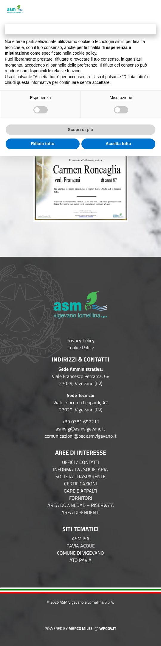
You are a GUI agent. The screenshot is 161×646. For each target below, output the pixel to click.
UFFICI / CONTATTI (80, 462)
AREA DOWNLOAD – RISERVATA (80, 505)
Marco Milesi (81, 628)
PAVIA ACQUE (80, 545)
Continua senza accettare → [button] (80, 29)
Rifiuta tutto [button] (43, 143)
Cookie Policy (80, 347)
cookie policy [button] (84, 53)
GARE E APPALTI (80, 490)
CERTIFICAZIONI (80, 483)
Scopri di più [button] (80, 129)
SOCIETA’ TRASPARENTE (80, 476)
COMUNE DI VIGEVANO (80, 552)
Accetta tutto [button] (118, 143)
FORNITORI (80, 498)
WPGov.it (107, 628)
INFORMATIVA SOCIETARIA (80, 469)
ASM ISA (80, 538)
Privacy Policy (80, 340)
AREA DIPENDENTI (80, 512)
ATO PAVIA (80, 560)
